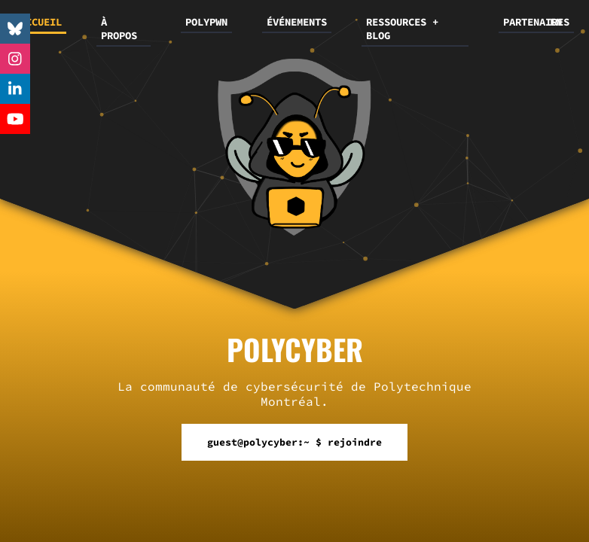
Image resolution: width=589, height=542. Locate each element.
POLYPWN (206, 22)
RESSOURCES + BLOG (402, 28)
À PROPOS (119, 28)
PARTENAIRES (536, 22)
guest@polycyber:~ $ (294, 442)
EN (556, 22)
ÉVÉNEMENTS (297, 22)
